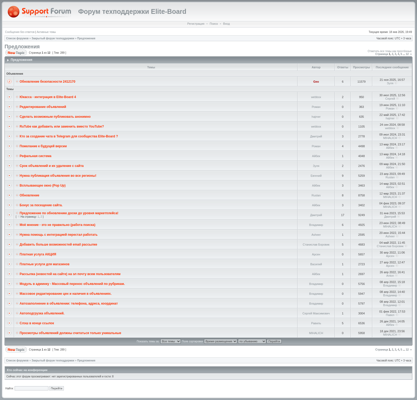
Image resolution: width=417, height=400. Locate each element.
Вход (226, 23)
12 (407, 54)
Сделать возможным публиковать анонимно (55, 117)
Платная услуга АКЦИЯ (38, 254)
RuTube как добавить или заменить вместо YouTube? (62, 126)
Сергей (390, 98)
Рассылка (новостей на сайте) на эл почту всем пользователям (70, 274)
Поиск (214, 23)
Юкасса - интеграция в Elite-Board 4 (48, 97)
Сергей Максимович (316, 313)
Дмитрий (316, 136)
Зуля (390, 83)
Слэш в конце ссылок (37, 323)
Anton (390, 275)
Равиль (316, 323)
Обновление (29, 195)
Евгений (316, 175)
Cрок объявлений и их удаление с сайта (52, 166)
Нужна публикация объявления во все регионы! (58, 176)
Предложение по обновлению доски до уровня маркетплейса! (69, 213)
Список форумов (17, 38)
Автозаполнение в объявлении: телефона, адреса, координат (69, 303)
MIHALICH (390, 138)
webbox (316, 97)
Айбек (390, 147)
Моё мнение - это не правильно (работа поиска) (57, 225)
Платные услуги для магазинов (44, 264)
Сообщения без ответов (20, 32)
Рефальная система (35, 156)
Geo (316, 81)
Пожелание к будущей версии (43, 146)
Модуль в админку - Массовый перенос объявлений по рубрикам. (72, 284)
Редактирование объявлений (43, 107)
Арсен (316, 254)
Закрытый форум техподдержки (53, 38)
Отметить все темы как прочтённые (390, 51)
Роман (316, 106)
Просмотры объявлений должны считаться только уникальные (70, 333)
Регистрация (195, 23)
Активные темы (46, 32)
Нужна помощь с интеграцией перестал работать (59, 235)
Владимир (316, 224)
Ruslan (390, 177)
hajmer (316, 116)
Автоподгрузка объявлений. (42, 313)
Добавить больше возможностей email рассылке (58, 244)
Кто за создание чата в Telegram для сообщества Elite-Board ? (69, 136)
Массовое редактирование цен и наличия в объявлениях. (66, 294)
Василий (316, 264)
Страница (381, 54)
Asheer (316, 234)
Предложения (86, 38)
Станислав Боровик (316, 244)
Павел (390, 315)
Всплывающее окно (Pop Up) (43, 185)
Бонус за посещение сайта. (41, 205)
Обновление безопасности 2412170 (47, 81)
